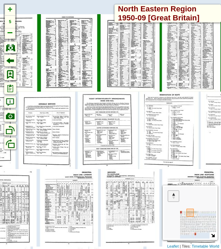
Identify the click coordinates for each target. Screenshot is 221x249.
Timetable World (205, 246)
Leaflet (173, 246)
